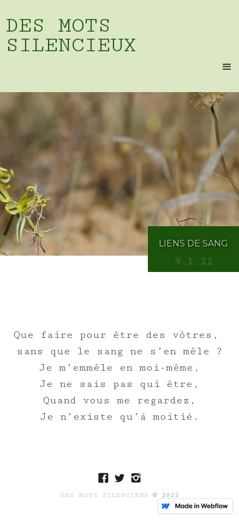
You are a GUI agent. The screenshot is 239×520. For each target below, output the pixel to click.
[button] (227, 67)
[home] (119, 34)
